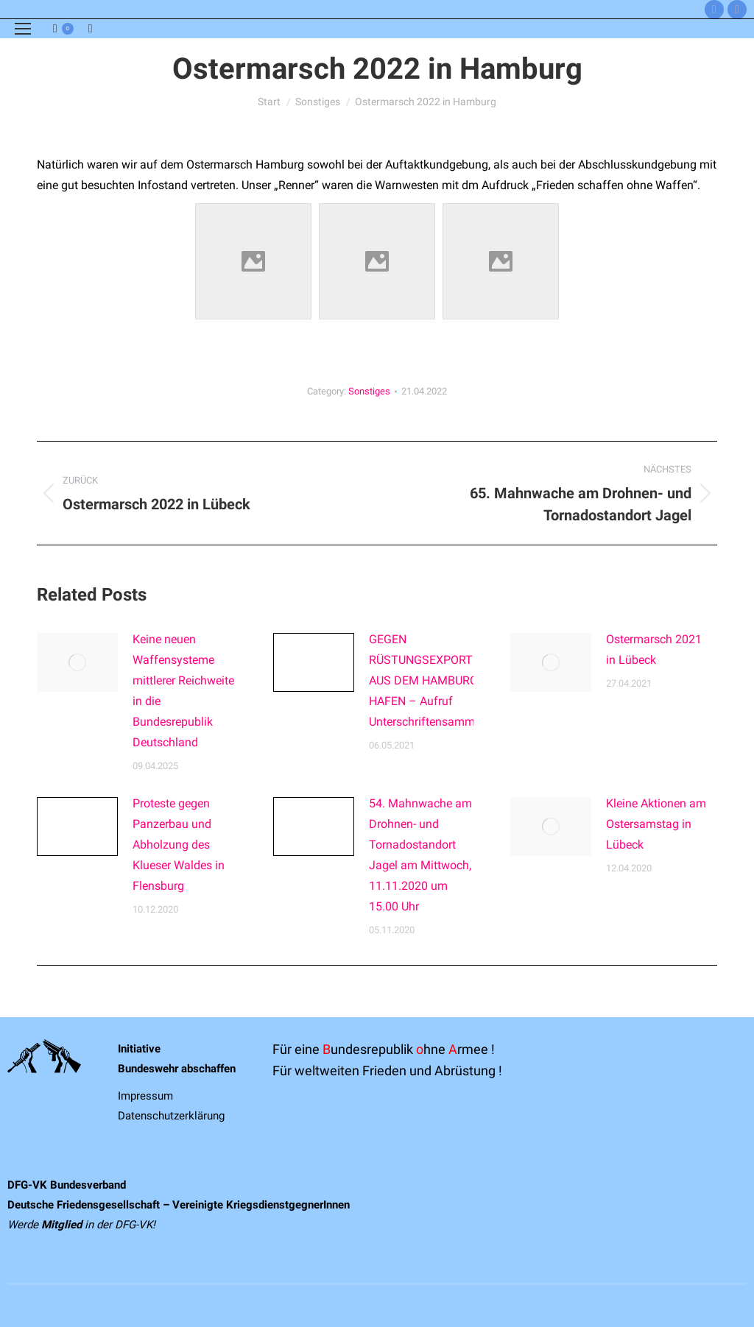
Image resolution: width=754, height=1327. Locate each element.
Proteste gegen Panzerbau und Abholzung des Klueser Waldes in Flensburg (179, 844)
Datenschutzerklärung (171, 1115)
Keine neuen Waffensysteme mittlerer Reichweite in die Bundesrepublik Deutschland (183, 690)
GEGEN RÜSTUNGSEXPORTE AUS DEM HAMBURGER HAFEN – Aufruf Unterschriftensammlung (433, 680)
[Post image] (77, 662)
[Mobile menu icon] (22, 28)
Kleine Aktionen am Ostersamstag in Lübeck (656, 824)
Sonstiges (369, 391)
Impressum (145, 1096)
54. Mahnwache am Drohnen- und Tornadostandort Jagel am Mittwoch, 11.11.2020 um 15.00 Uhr (420, 854)
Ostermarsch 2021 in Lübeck (654, 649)
